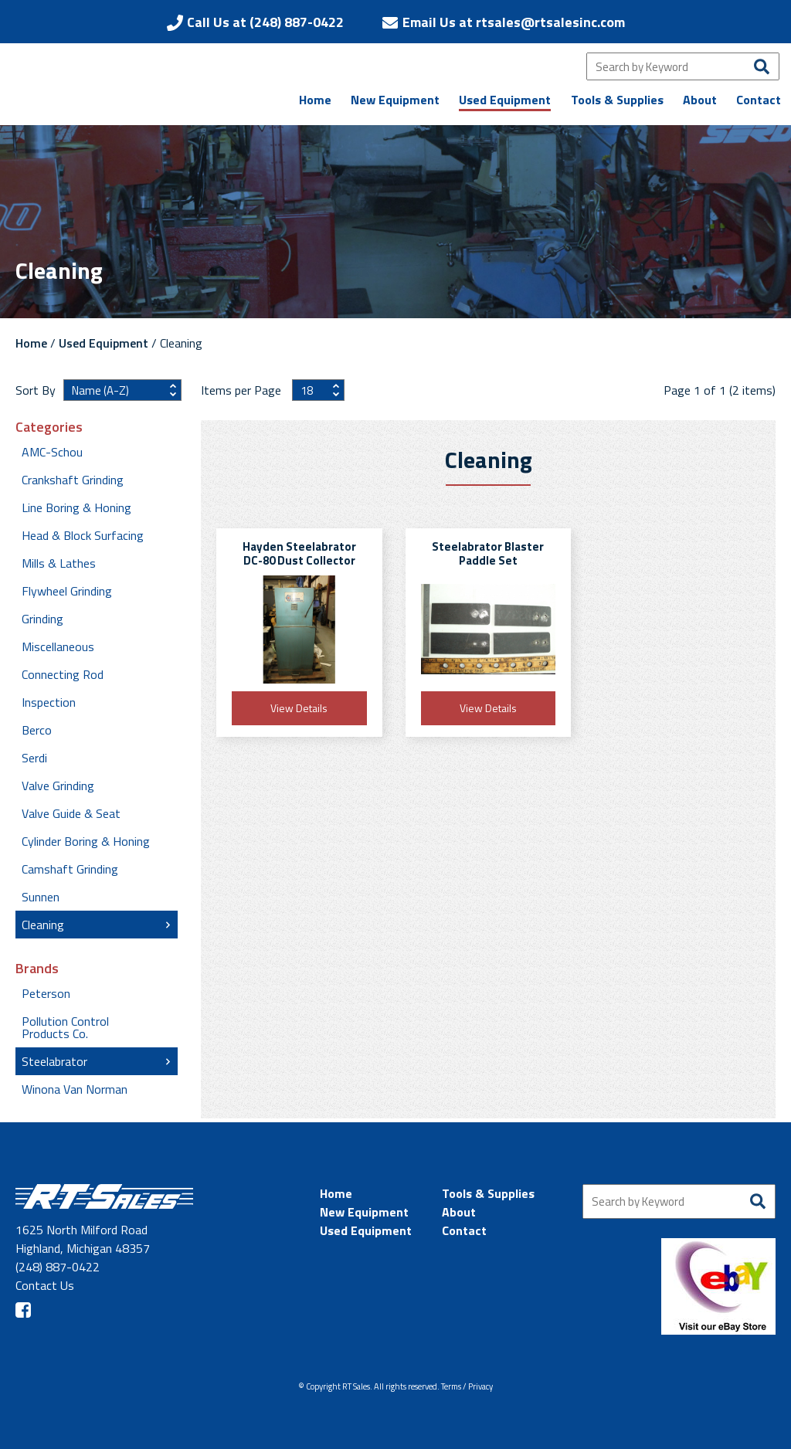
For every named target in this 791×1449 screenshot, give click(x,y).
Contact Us (44, 1285)
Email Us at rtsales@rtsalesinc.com (513, 22)
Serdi (34, 758)
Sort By (35, 390)
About (459, 1212)
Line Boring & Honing (76, 507)
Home (31, 343)
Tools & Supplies (488, 1193)
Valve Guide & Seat (71, 813)
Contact (464, 1230)
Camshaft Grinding (70, 869)
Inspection (49, 702)
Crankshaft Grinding (73, 479)
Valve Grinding (58, 785)
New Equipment (364, 1212)
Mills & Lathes (59, 563)
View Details (299, 708)
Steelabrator (54, 1061)
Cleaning (43, 924)
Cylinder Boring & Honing (86, 841)
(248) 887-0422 (57, 1266)
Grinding (42, 619)
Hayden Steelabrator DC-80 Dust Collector (299, 553)
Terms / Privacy (467, 1386)
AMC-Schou (52, 452)
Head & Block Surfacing (83, 535)
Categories (49, 427)
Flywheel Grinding (67, 591)
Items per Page (242, 390)
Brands (37, 969)
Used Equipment (103, 343)
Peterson (46, 993)
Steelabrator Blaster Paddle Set (488, 553)
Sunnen (40, 897)
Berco (37, 730)
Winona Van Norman (74, 1089)
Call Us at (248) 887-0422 (265, 22)
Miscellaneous (58, 646)
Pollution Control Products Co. (65, 1027)
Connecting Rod (63, 674)
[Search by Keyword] (682, 66)
